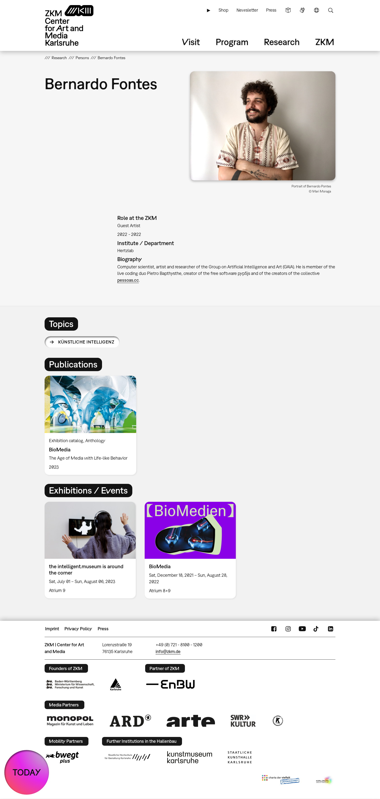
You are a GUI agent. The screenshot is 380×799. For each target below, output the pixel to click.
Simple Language (288, 10)
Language (316, 10)
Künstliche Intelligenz (86, 341)
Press (271, 10)
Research (282, 42)
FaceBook (274, 629)
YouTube (302, 629)
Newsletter (247, 10)
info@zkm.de (168, 651)
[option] (93, 425)
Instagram (288, 629)
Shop (223, 10)
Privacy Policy (78, 628)
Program (232, 42)
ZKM (324, 42)
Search (330, 10)
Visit (191, 42)
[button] (262, 125)
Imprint (52, 628)
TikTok (316, 629)
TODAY (27, 772)
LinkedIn (330, 629)
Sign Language (302, 10)
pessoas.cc (128, 280)
